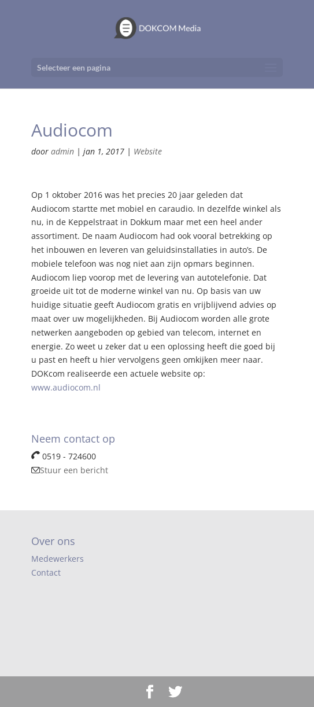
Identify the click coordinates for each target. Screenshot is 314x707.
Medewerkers (57, 558)
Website (148, 151)
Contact (46, 572)
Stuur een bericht (69, 470)
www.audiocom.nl (66, 387)
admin (62, 151)
